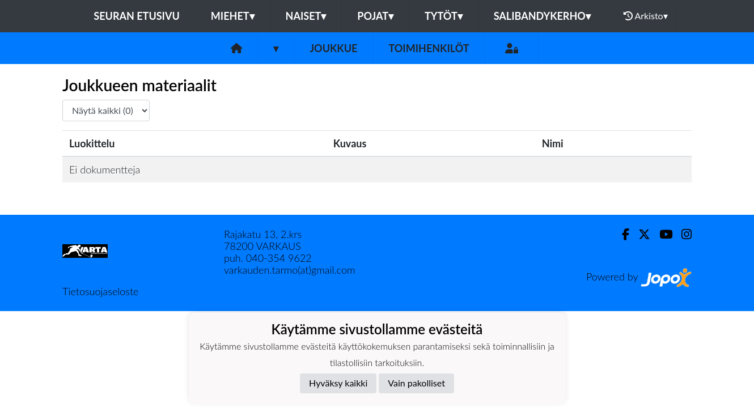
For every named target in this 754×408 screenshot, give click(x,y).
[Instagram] (682, 234)
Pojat (375, 16)
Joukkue (333, 48)
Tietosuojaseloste (100, 291)
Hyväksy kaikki (338, 382)
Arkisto (646, 16)
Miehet (233, 16)
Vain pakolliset (416, 382)
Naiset (306, 16)
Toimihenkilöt (428, 48)
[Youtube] (661, 234)
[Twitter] (639, 234)
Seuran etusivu (137, 16)
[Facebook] (621, 234)
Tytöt (444, 16)
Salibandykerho (542, 16)
